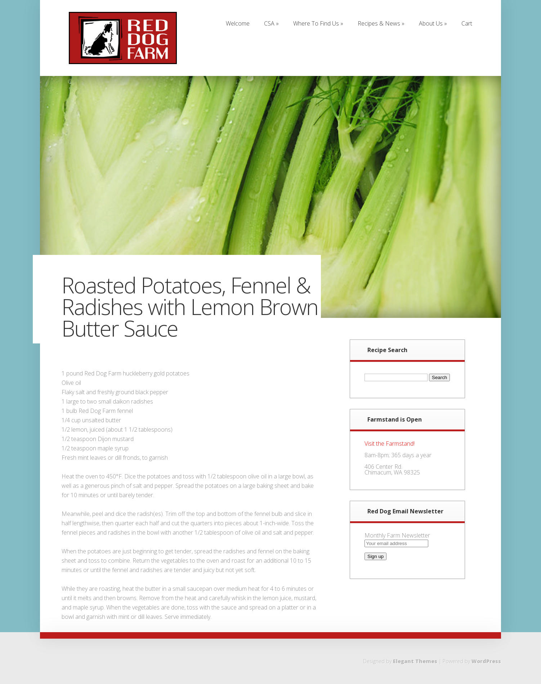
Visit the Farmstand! (390, 443)
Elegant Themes (415, 661)
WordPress (486, 661)
